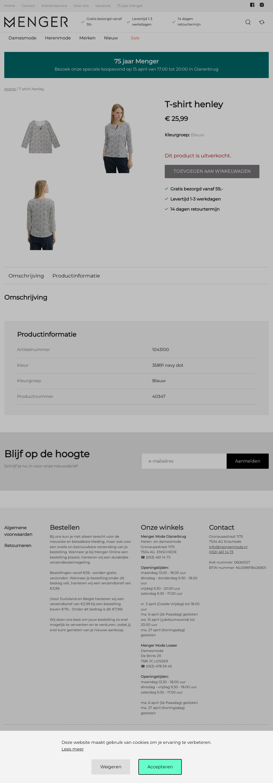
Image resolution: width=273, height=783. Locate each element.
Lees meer (73, 749)
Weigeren (110, 766)
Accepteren (160, 766)
